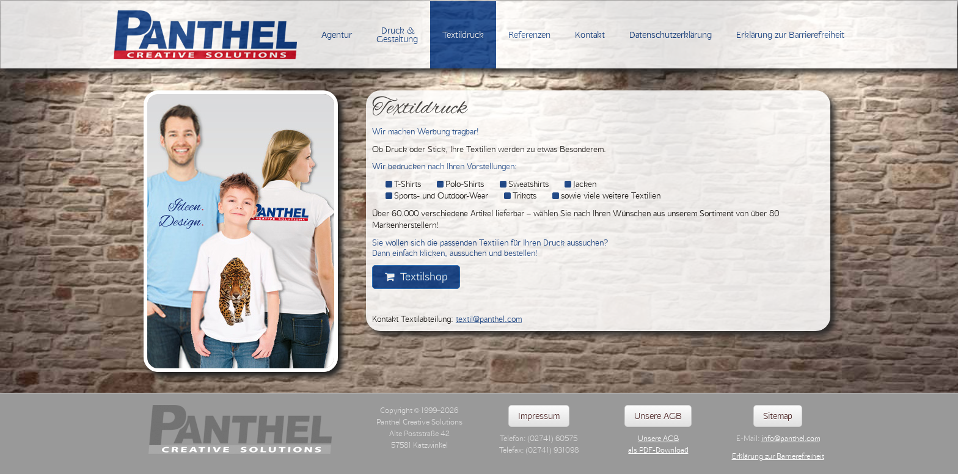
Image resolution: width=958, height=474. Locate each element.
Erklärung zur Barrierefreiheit (790, 34)
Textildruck (463, 34)
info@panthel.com (790, 438)
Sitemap (777, 415)
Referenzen (529, 34)
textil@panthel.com (489, 319)
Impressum (539, 415)
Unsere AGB (658, 415)
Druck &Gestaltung (397, 35)
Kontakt (590, 34)
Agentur (336, 34)
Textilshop (416, 277)
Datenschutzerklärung (670, 34)
